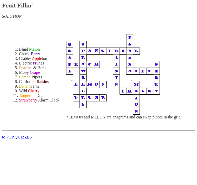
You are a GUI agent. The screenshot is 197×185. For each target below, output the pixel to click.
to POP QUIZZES (17, 137)
